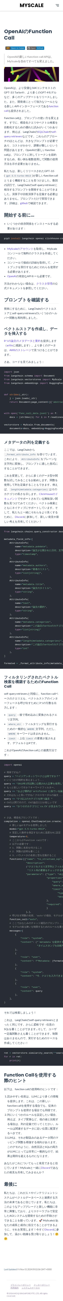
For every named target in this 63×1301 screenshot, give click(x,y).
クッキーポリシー (42, 1285)
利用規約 (15, 1288)
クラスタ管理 (44, 283)
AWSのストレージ (20, 350)
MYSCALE (32, 5)
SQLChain (43, 131)
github (24, 203)
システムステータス (31, 1288)
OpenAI (11, 276)
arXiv (10, 345)
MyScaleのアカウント (20, 248)
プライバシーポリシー (21, 1285)
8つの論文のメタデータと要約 (22, 340)
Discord (19, 518)
